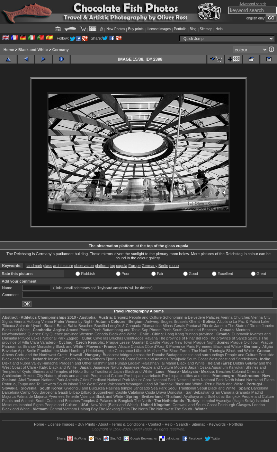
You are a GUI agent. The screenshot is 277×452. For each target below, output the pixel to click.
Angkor (59, 330)
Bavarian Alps (13, 351)
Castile (121, 392)
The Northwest (161, 409)
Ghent (194, 321)
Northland (254, 380)
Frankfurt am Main (52, 351)
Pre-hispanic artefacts (142, 376)
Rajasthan (150, 363)
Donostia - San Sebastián (189, 392)
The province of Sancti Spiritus (234, 338)
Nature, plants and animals (67, 376)
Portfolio (180, 29)
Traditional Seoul (192, 388)
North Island (235, 380)
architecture (63, 265)
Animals (72, 380)
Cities (84, 380)
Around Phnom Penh (83, 330)
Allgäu (267, 346)
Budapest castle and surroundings (195, 355)
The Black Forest (176, 351)
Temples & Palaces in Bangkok (107, 401)
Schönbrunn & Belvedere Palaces (191, 317)
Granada (242, 392)
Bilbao (74, 392)
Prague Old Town (244, 342)
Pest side (266, 355)
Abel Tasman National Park (41, 380)
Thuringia (217, 351)
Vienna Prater (52, 321)
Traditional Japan (109, 371)
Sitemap (206, 29)
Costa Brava (155, 392)
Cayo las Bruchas (108, 338)
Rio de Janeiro (214, 326)
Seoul (172, 388)
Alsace (124, 346)
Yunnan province (199, 334)
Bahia (61, 326)
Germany (60, 50)
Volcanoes (116, 384)
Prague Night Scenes (211, 342)
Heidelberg (95, 351)
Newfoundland (14, 334)
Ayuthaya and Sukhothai (204, 396)
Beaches (223, 371)
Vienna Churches (235, 317)
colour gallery (148, 258)
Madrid (257, 392)
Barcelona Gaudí (53, 392)
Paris (190, 346)
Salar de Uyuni (28, 326)
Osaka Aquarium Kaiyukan (221, 367)
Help (219, 29)
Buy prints (135, 29)
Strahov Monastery (38, 346)
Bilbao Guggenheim (98, 392)
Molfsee (154, 351)
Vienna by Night (78, 321)
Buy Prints (86, 424)
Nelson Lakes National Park (200, 380)
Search (182, 424)
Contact (154, 424)
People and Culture (145, 317)
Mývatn (83, 359)
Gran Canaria (223, 392)
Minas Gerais (174, 326)
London (258, 405)
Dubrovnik (240, 334)
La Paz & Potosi (246, 321)
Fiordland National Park (110, 380)
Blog (193, 29)
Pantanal (193, 326)
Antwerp (152, 321)
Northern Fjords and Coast (112, 359)
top (112, 265)
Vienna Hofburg (27, 321)
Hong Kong (174, 334)
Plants (269, 380)
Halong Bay (88, 409)
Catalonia (136, 392)
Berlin (163, 265)
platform (102, 265)
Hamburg (77, 351)
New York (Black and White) (114, 405)
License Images (60, 424)
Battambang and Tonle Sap (125, 330)
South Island (67, 384)
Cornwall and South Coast (194, 405)
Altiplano (224, 321)
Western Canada (93, 334)
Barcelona (259, 388)
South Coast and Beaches (194, 330)
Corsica (137, 346)
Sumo (89, 371)
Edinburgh (226, 405)
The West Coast (93, 384)
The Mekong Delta (114, 409)
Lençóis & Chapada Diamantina (135, 326)
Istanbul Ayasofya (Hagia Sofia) (228, 401)
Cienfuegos (134, 338)
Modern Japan (186, 367)
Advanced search (253, 4)
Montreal (243, 330)
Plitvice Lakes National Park (41, 338)
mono (174, 265)
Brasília (100, 326)
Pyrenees (204, 346)
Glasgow (243, 405)
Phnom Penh (160, 330)
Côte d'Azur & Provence (165, 346)
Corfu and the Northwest (35, 355)
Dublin (238, 363)
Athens (8, 355)
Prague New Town (176, 342)
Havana (151, 338)
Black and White (33, 50)
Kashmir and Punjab (110, 363)
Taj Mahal (168, 363)
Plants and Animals (152, 359)
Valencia (87, 396)
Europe (134, 265)
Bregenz (121, 317)
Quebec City (37, 334)
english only (255, 18)
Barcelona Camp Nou (20, 392)
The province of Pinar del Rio (183, 338)
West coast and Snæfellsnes (233, 359)
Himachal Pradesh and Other (67, 363)
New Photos (115, 29)
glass (47, 265)
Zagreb (72, 338)
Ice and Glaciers (61, 359)
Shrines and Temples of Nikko (57, 371)
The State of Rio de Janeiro (251, 326)
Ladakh (134, 363)
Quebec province (64, 334)
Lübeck (140, 351)
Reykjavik (177, 359)
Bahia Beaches (80, 326)
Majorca (9, 396)
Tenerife (72, 396)
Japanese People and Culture (148, 367)
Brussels (180, 321)
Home (8, 50)
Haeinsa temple (119, 388)
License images (159, 29)
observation (84, 265)
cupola (121, 265)
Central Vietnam (63, 409)
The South (183, 409)
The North (199, 351)
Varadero (47, 342)
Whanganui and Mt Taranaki (149, 384)
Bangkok (233, 396)
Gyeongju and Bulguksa (84, 388)
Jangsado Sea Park (150, 388)
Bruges (166, 321)
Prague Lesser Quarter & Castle (133, 342)
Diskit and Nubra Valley (22, 363)
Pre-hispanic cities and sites (185, 376)
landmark (34, 265)
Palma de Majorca (32, 396)
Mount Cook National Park (153, 380)
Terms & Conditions (127, 424)
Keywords (217, 424)
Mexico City (33, 376)
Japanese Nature (107, 367)
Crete (62, 355)
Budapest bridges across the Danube (133, 355)
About (103, 424)
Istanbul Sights (31, 405)
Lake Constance (119, 351)
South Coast (197, 359)
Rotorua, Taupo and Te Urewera (29, 384)
